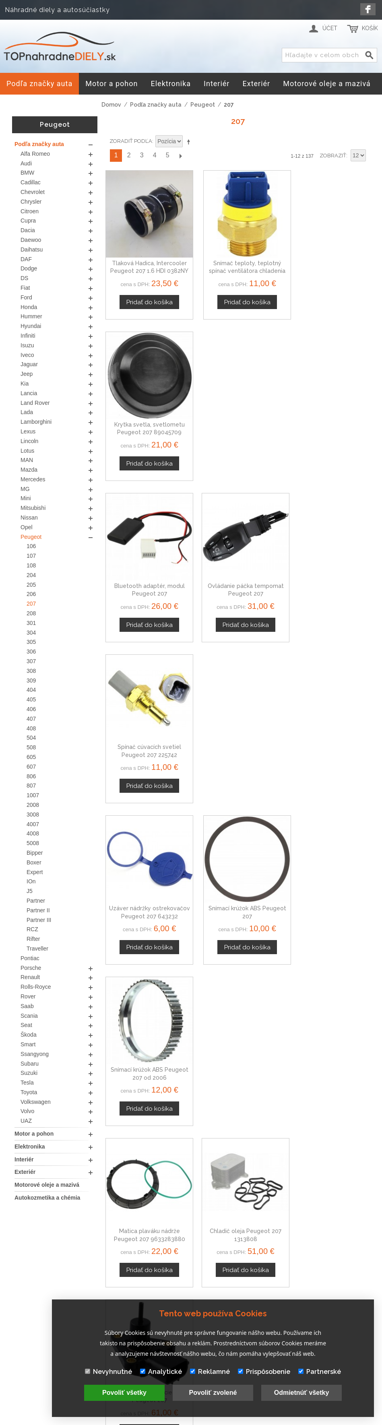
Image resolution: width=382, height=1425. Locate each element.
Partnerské (319, 1372)
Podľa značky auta (156, 104)
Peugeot (202, 104)
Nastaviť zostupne (190, 142)
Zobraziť (333, 156)
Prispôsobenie (264, 1372)
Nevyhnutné (108, 1372)
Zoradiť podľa (130, 141)
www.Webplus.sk (213, 1419)
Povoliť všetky (124, 1392)
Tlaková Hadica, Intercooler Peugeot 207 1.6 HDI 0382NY (146, 265)
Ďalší (180, 155)
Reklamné (210, 1372)
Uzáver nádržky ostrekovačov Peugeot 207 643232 (146, 575)
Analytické (161, 1372)
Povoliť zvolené (213, 1392)
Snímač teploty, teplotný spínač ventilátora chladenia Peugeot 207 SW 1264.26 (238, 265)
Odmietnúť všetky (301, 1392)
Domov (111, 104)
